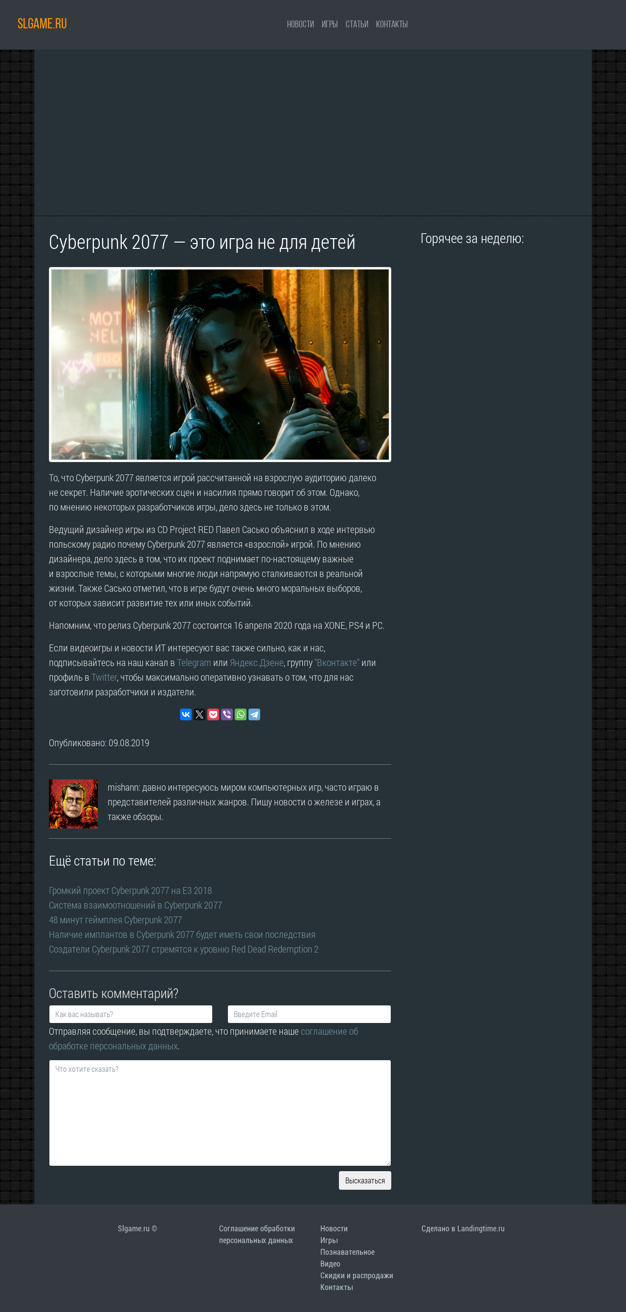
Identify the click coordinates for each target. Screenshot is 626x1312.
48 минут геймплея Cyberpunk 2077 (115, 919)
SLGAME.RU (42, 24)
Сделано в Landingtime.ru (463, 1228)
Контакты (392, 25)
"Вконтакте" (336, 662)
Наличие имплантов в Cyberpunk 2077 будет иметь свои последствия (182, 934)
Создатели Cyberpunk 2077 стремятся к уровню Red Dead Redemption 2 (183, 948)
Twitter (104, 676)
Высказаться (365, 1180)
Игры (330, 25)
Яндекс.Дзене (257, 662)
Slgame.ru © (137, 1228)
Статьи (357, 25)
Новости (300, 25)
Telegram (194, 662)
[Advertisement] (313, 132)
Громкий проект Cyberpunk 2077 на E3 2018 (130, 890)
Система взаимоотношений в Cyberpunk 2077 (135, 904)
